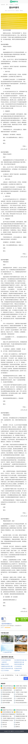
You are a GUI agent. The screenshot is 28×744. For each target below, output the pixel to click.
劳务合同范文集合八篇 (21, 720)
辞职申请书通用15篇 (19, 664)
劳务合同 (5, 724)
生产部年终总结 (19, 694)
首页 (7, 4)
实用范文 (11, 4)
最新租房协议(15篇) (7, 716)
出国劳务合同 (6, 696)
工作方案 (5, 726)
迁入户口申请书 (5, 670)
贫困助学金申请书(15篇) (7, 666)
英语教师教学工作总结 (8, 720)
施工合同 (18, 724)
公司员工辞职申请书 (6, 660)
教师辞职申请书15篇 (19, 662)
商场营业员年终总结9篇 (21, 696)
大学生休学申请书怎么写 (8, 685)
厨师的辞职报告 (6, 694)
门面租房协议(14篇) (20, 714)
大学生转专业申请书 (7, 698)
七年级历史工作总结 (20, 718)
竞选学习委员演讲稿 (7, 700)
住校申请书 (17, 670)
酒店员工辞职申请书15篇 (7, 668)
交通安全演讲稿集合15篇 (8, 688)
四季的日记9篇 (19, 712)
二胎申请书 (4, 662)
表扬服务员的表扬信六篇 (21, 716)
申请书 (16, 4)
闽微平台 (12, 731)
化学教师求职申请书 (7, 690)
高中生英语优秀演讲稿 (21, 688)
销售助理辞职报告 (20, 700)
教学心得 (5, 722)
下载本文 (21, 10)
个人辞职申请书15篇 (20, 698)
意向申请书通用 (6, 702)
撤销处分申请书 (5, 664)
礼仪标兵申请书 (18, 668)
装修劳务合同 (19, 690)
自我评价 (18, 722)
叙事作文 (18, 726)
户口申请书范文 (18, 666)
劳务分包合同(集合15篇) (8, 692)
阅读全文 (17, 10)
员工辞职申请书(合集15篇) (21, 660)
